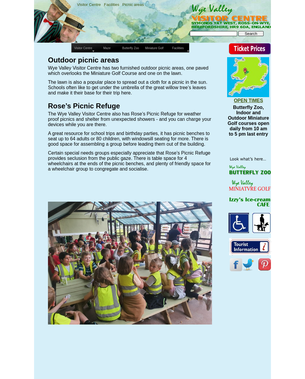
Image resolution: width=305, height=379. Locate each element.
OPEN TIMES (248, 100)
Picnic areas (133, 4)
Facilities (111, 4)
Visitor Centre (89, 4)
